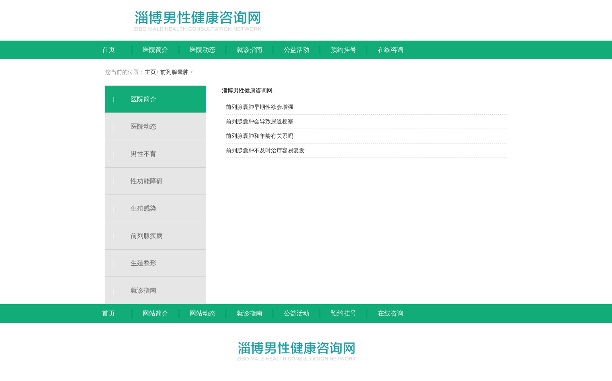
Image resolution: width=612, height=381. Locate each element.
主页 (150, 72)
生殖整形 (130, 263)
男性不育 (130, 153)
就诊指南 (130, 290)
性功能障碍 (134, 181)
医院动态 (130, 126)
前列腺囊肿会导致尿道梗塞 (259, 122)
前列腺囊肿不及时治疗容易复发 (265, 150)
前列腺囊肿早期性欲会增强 (259, 107)
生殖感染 (130, 208)
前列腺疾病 (134, 235)
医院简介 (130, 99)
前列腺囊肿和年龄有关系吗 (259, 136)
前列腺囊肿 (174, 72)
